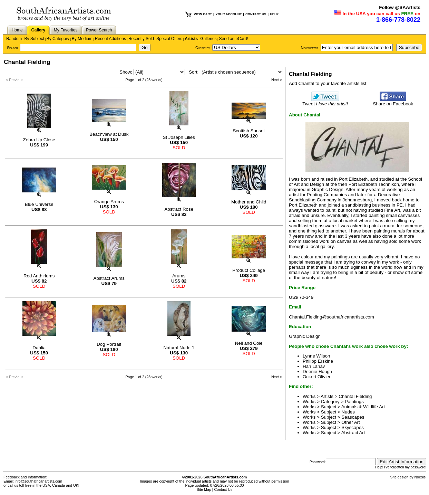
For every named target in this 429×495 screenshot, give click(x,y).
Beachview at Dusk (108, 134)
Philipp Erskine (318, 361)
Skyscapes (352, 427)
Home (17, 30)
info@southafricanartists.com (38, 481)
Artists (191, 38)
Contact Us (223, 489)
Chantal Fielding (355, 396)
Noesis (420, 477)
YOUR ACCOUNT (229, 14)
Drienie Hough (317, 371)
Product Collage (248, 270)
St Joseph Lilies (179, 137)
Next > (276, 80)
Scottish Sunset (249, 130)
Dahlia (39, 347)
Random (14, 38)
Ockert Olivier (317, 376)
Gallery (38, 30)
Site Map (204, 489)
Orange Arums (109, 201)
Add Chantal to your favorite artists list (327, 83)
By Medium (82, 38)
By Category (58, 38)
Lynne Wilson (316, 356)
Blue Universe (39, 204)
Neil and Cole (249, 343)
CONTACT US (255, 14)
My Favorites (66, 30)
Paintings (354, 401)
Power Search (99, 30)
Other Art (350, 422)
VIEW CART (203, 14)
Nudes (348, 412)
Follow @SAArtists (399, 7)
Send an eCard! (233, 38)
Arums (179, 275)
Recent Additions (110, 38)
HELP (274, 14)
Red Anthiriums (39, 275)
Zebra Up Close (39, 139)
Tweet (325, 101)
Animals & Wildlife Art (363, 406)
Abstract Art (353, 432)
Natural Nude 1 (178, 347)
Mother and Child (248, 201)
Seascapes (352, 417)
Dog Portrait (109, 344)
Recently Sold (141, 38)
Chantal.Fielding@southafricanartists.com (331, 317)
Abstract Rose (178, 209)
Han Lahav (314, 366)
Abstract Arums (109, 278)
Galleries (208, 38)
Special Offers (169, 38)
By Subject (34, 38)
